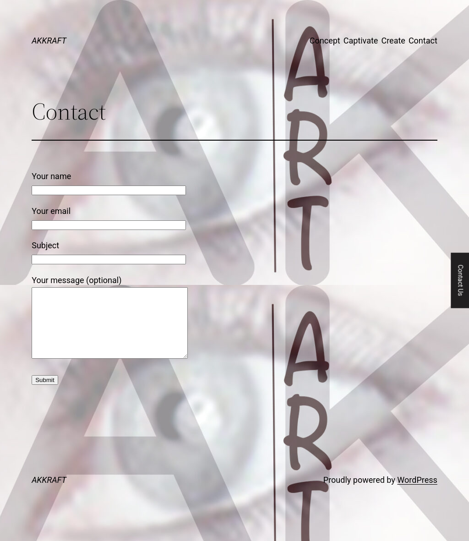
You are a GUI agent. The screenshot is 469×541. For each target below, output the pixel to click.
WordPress (417, 493)
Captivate (361, 40)
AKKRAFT (49, 40)
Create (393, 40)
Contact (423, 40)
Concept (325, 40)
